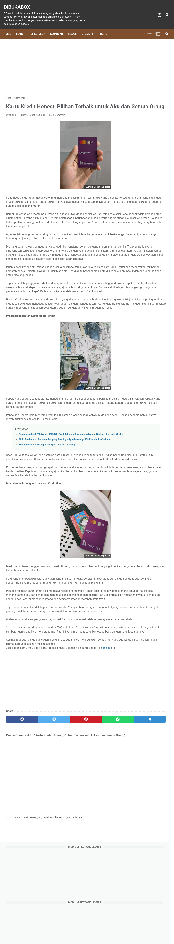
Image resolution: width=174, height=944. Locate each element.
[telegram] (103, 804)
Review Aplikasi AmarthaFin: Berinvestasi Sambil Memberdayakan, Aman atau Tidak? (146, 313)
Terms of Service (144, 931)
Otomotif (90, 28)
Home (9, 28)
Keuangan (59, 28)
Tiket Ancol (92, 931)
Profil (105, 28)
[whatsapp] (81, 804)
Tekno (22, 28)
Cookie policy (108, 931)
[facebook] (17, 804)
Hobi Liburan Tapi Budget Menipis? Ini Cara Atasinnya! (48, 497)
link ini (106, 729)
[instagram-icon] (157, 11)
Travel (74, 28)
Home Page (18, 931)
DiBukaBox (19, 3)
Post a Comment (56, 119)
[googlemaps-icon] (164, 11)
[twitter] (38, 804)
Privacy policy (125, 931)
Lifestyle (39, 28)
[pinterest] (60, 804)
